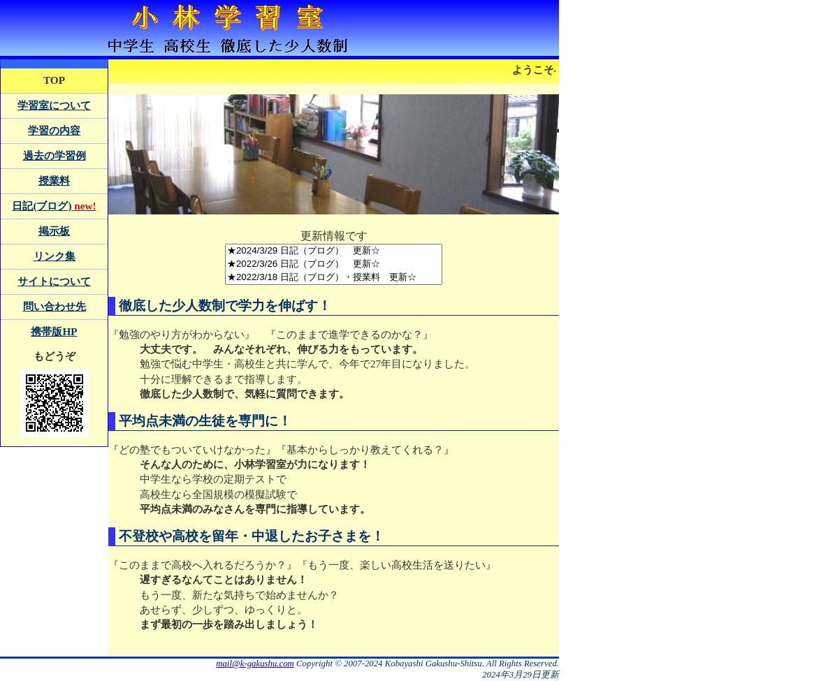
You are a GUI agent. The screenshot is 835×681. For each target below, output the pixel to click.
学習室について (54, 105)
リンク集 (54, 256)
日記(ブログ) (54, 206)
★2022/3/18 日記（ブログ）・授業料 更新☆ (334, 277)
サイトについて (54, 281)
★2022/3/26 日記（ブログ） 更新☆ (334, 264)
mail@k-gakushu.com (255, 663)
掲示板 (54, 231)
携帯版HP (54, 331)
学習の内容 (54, 130)
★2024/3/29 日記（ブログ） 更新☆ (334, 251)
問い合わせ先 (54, 306)
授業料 (54, 180)
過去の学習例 (54, 155)
